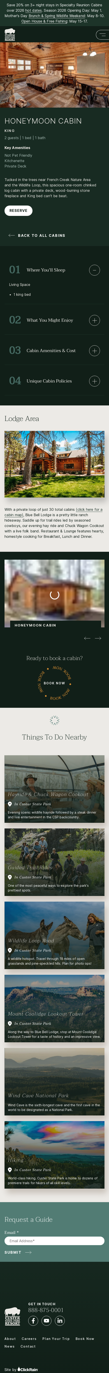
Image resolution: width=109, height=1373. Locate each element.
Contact (28, 1346)
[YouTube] (46, 1321)
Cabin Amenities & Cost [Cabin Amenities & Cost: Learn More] (42, 350)
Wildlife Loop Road (31, 940)
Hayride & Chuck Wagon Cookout (48, 794)
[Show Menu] (102, 35)
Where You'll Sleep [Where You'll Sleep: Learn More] (37, 270)
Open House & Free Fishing (44, 21)
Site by (21, 1369)
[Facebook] (33, 1321)
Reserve (18, 210)
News (10, 1346)
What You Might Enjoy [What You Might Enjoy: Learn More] (41, 320)
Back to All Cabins (41, 235)
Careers (29, 1339)
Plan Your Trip (56, 1339)
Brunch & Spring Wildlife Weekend (57, 16)
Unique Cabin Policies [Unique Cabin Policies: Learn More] (40, 381)
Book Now (55, 683)
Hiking (16, 1160)
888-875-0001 (46, 1310)
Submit (13, 1252)
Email (10, 1232)
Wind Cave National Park (38, 1095)
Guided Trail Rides (30, 867)
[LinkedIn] (60, 1321)
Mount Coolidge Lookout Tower (45, 1014)
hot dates (33, 10)
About (10, 1339)
